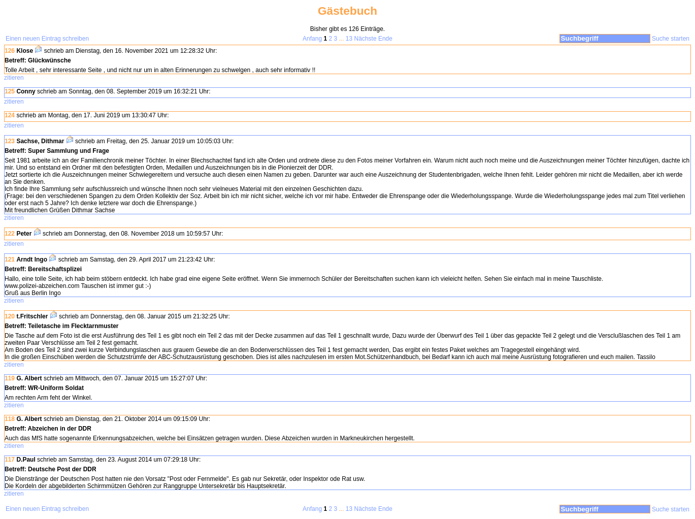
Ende (385, 38)
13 (349, 38)
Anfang (312, 38)
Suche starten (670, 38)
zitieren (14, 77)
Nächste (365, 38)
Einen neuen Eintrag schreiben (47, 38)
